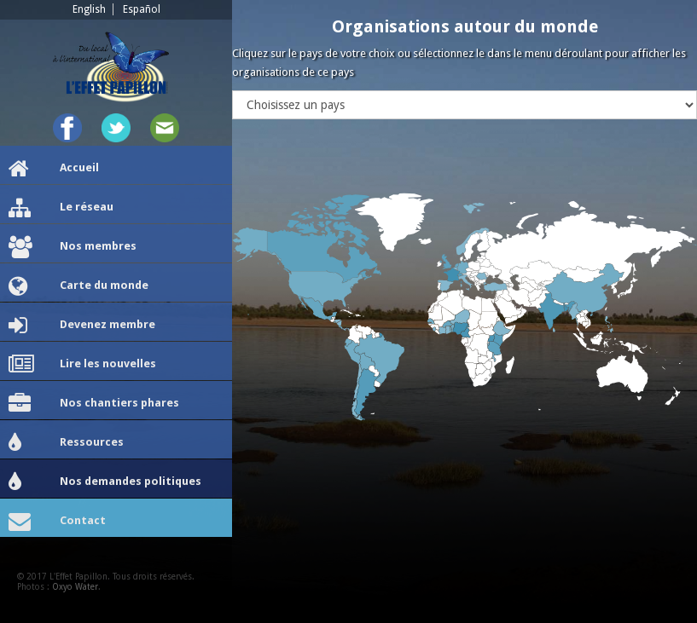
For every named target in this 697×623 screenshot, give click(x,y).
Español (141, 9)
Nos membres (72, 247)
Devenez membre (82, 325)
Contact (57, 522)
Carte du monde (78, 286)
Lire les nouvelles (82, 365)
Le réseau (61, 208)
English (89, 9)
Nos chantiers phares (94, 404)
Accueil (54, 169)
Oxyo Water (75, 586)
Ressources (66, 443)
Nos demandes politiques (105, 482)
